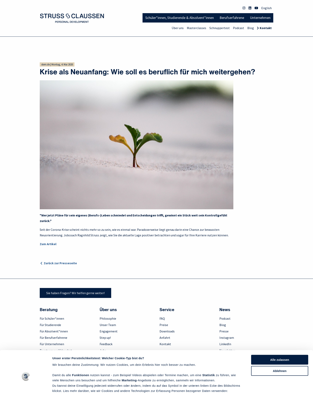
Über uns (178, 28)
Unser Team (108, 325)
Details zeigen (62, 385)
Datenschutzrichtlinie (68, 374)
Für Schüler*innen (52, 318)
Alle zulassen (279, 337)
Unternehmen (260, 17)
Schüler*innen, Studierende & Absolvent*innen (179, 17)
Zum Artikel (48, 244)
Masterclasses (196, 28)
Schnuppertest (219, 28)
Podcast (238, 28)
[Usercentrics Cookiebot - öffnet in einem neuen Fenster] (25, 385)
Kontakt (266, 28)
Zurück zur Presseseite (60, 263)
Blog (250, 28)
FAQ (162, 318)
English (266, 8)
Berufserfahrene (232, 17)
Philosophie (108, 318)
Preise (163, 325)
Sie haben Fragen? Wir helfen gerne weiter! (75, 293)
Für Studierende (50, 325)
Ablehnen (279, 349)
